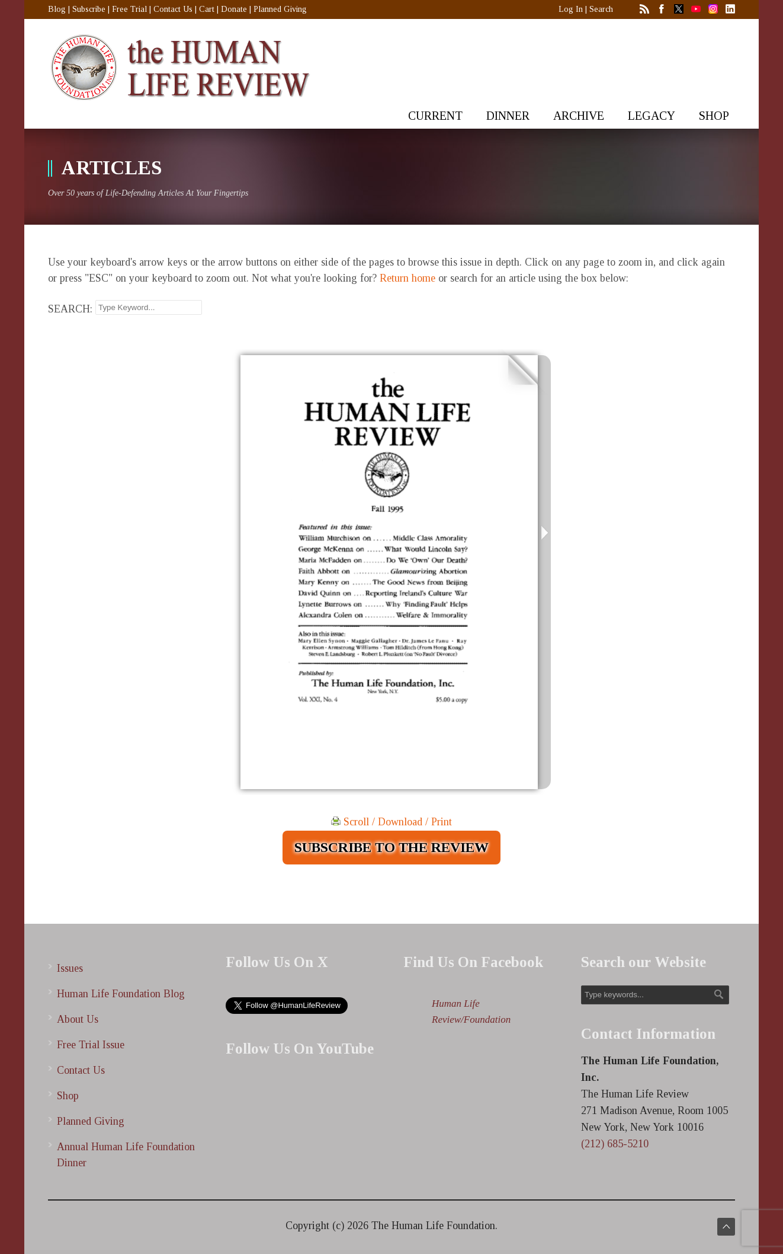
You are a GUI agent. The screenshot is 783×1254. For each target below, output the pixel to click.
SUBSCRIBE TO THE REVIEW (391, 847)
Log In (571, 9)
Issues (70, 968)
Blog (57, 9)
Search (601, 9)
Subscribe (88, 9)
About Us (77, 1019)
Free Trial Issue (90, 1045)
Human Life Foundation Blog (121, 994)
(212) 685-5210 (615, 1144)
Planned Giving (280, 9)
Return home (407, 278)
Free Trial (129, 9)
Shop (68, 1096)
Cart (206, 9)
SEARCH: (70, 309)
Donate (234, 9)
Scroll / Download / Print (391, 822)
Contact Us (172, 9)
